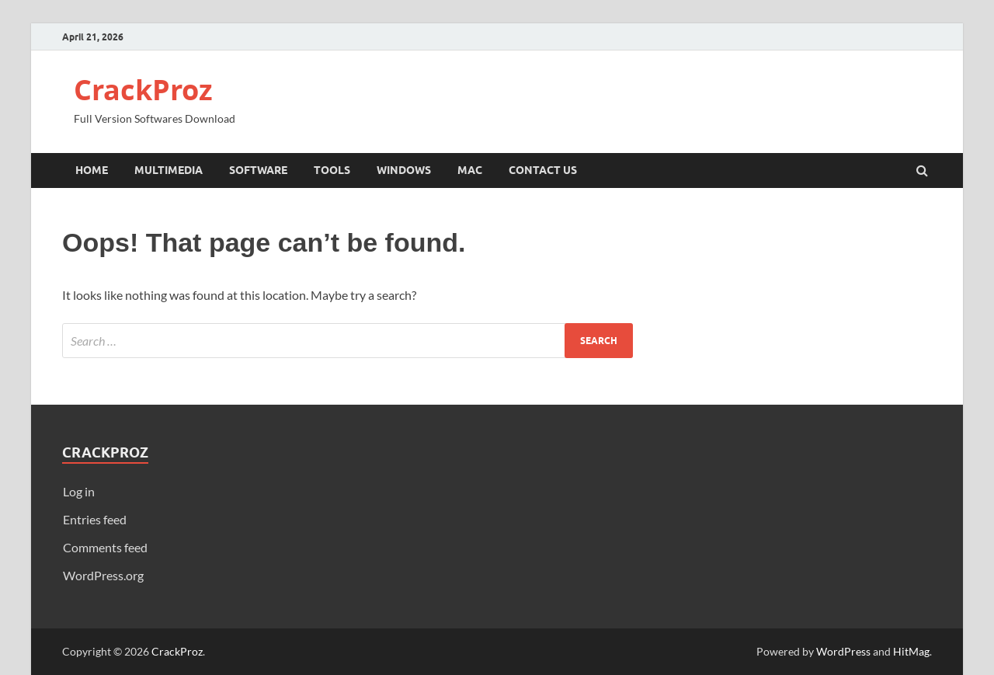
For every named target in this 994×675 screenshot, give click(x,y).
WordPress (843, 651)
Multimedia (168, 170)
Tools (332, 170)
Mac (469, 170)
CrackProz (143, 90)
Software (258, 170)
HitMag (911, 651)
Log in (79, 491)
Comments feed (105, 547)
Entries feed (95, 519)
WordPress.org (103, 575)
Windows (404, 170)
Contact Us (543, 170)
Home (91, 170)
